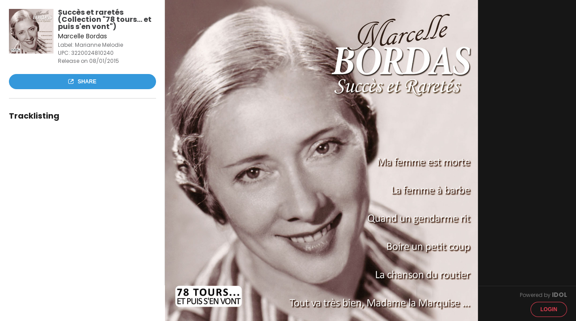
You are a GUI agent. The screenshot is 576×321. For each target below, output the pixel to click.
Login (548, 309)
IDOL (559, 294)
